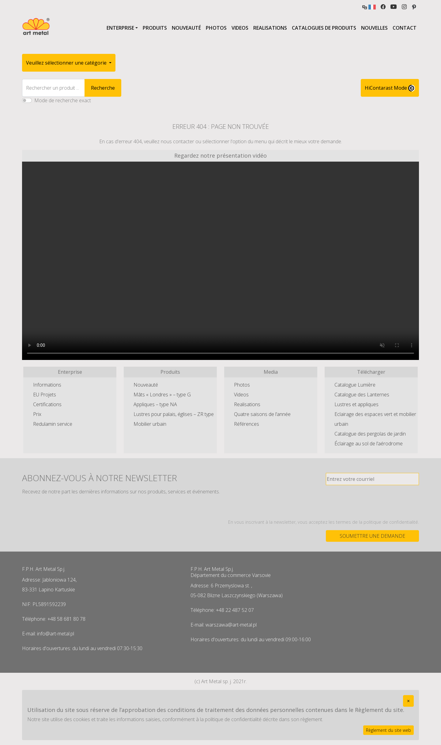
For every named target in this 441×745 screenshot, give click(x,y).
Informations (47, 384)
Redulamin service (52, 424)
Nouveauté (186, 27)
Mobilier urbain (150, 424)
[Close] (408, 701)
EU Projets (44, 394)
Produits (155, 27)
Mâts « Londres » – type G (162, 394)
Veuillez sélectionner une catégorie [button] (67, 62)
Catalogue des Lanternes (361, 394)
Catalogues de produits (324, 27)
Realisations (270, 27)
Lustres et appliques (356, 404)
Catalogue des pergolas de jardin (370, 433)
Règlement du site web (388, 730)
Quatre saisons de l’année (262, 414)
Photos (216, 27)
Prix (37, 414)
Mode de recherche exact (62, 100)
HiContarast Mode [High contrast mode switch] (390, 88)
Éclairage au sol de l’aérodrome (368, 443)
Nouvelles (374, 27)
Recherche (103, 87)
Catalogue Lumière (354, 384)
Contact (405, 27)
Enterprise (120, 27)
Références (246, 424)
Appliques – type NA (155, 404)
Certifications (47, 404)
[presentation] (372, 502)
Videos (240, 27)
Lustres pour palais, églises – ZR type (174, 414)
